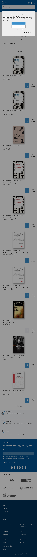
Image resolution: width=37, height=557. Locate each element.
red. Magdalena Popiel (7, 390)
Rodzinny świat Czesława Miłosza (12, 358)
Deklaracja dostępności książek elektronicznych (26, 525)
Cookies (4, 549)
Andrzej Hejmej (15, 75)
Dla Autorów (5, 531)
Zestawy (4, 542)
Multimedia (22, 542)
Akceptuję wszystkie (18, 23)
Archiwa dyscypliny (8, 78)
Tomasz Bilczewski (15, 390)
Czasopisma (22, 529)
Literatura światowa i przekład (11, 183)
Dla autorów (5, 508)
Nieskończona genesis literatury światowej (15, 253)
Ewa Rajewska (21, 75)
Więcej (12, 450)
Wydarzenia (5, 502)
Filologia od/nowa (8, 148)
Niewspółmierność (8, 323)
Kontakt (4, 519)
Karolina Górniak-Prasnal (16, 145)
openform (20, 554)
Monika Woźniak (21, 355)
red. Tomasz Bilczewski (7, 75)
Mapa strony (5, 539)
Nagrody (21, 531)
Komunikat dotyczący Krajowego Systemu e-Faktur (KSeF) (9, 546)
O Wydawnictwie (6, 511)
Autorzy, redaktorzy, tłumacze (8, 529)
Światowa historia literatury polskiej (13, 393)
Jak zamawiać (5, 534)
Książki (4, 505)
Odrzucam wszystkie (18, 27)
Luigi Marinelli (14, 355)
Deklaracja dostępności (7, 524)
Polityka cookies (23, 534)
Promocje (4, 514)
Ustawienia (27, 32)
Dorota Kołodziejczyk (16, 250)
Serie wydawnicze (23, 539)
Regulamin (5, 537)
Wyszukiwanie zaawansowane (7, 10)
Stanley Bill (21, 390)
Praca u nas (5, 516)
